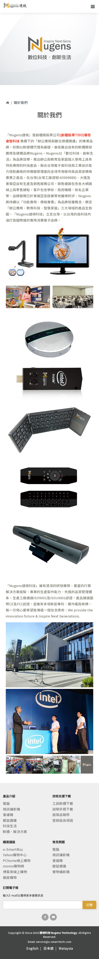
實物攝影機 (61, 872)
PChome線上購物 (17, 860)
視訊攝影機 (11, 809)
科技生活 (10, 826)
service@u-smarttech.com (53, 942)
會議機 (8, 814)
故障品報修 (61, 814)
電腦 (6, 803)
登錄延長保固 (62, 820)
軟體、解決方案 (15, 831)
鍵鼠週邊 (10, 820)
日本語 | (50, 948)
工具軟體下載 (62, 803)
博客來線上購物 (15, 872)
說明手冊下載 (62, 809)
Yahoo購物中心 (15, 855)
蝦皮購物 (10, 877)
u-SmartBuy (13, 849)
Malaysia (66, 948)
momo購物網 (13, 866)
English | (34, 948)
